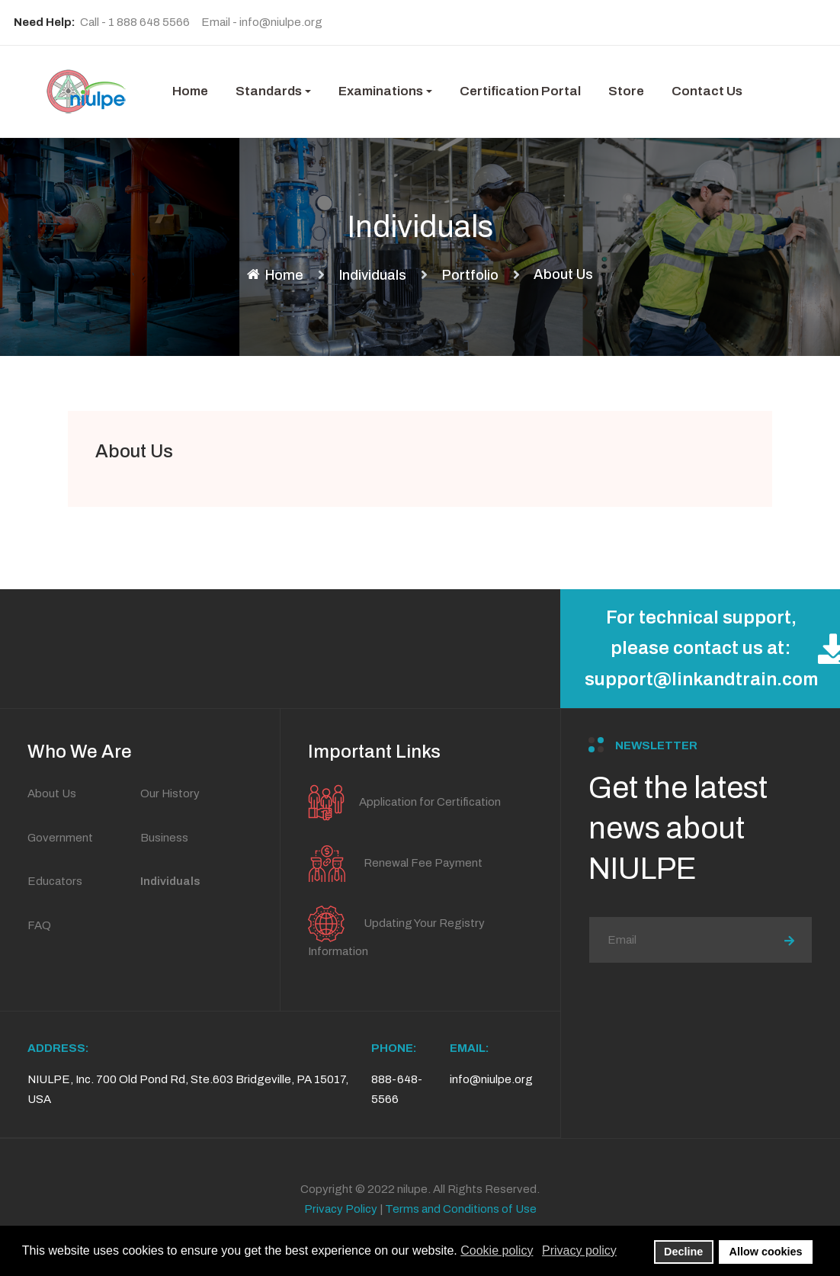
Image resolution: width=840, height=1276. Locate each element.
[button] (273, 91)
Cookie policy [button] (496, 1250)
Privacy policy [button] (579, 1250)
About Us (134, 451)
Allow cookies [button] (766, 1252)
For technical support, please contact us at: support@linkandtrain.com (712, 649)
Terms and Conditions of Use (461, 1209)
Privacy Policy (340, 1209)
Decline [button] (683, 1252)
